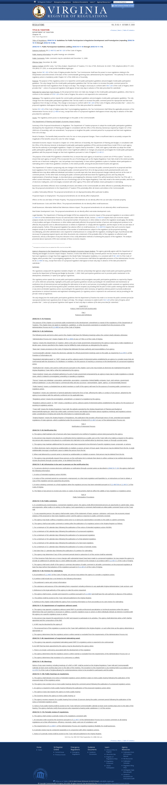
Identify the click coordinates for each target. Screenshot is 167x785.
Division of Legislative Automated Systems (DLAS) (113, 783)
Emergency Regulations (62, 2)
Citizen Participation (110, 767)
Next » (120, 30)
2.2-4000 (56, 111)
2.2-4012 (82, 567)
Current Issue (59, 752)
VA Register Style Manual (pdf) (128, 771)
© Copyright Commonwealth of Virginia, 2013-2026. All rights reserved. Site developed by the (83, 783)
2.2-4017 (76, 720)
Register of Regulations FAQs (112, 758)
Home (40, 750)
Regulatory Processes (109, 762)
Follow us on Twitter (61, 781)
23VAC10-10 (51, 40)
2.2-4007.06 (115, 485)
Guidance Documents (80, 2)
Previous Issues (60, 755)
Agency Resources (103, 2)
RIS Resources (128, 759)
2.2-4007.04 (36, 218)
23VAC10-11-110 (96, 47)
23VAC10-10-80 (49, 43)
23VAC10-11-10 (77, 47)
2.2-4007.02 (52, 50)
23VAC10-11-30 (113, 468)
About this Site (111, 754)
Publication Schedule (126, 762)
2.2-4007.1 (53, 726)
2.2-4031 (93, 420)
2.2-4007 (48, 575)
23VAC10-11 (36, 47)
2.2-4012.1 (100, 152)
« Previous (113, 30)
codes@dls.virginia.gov (106, 781)
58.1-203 (63, 50)
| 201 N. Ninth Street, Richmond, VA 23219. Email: (83, 781)
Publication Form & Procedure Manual (128, 754)
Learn (92, 2)
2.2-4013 (124, 485)
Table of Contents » (129, 30)
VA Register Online (44, 2)
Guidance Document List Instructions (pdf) (128, 776)
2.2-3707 (123, 353)
